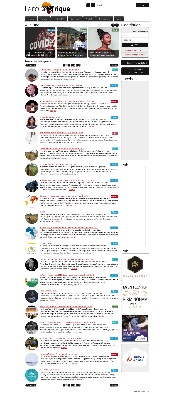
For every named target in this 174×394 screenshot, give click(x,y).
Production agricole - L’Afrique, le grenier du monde (58, 164)
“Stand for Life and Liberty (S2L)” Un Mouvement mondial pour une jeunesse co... (68, 322)
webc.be (146, 391)
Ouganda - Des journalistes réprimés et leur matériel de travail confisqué (65, 196)
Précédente (31, 65)
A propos (44, 19)
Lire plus (72, 79)
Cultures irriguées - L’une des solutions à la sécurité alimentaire (62, 149)
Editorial (114, 117)
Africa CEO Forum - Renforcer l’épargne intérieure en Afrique (61, 338)
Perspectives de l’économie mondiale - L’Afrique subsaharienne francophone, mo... (69, 228)
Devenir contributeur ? (132, 50)
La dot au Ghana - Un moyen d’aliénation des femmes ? (59, 70)
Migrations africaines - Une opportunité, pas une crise (58, 354)
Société (114, 70)
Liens (119, 19)
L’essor (42, 212)
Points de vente (104, 19)
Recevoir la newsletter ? (137, 63)
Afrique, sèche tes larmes (48, 291)
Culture (114, 133)
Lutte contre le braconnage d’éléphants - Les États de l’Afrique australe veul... (67, 259)
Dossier (84, 30)
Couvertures (75, 19)
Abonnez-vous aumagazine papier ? (136, 70)
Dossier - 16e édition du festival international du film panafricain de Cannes (66, 307)
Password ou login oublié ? (134, 55)
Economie (51, 30)
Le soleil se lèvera (46, 243)
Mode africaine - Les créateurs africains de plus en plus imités (61, 133)
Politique (114, 101)
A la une (31, 19)
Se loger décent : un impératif (50, 117)
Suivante (114, 65)
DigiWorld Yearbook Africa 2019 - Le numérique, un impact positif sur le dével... (67, 275)
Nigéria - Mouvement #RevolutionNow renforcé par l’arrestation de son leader (67, 101)
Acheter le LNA (59, 19)
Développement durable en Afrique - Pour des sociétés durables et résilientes (67, 180)
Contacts (89, 19)
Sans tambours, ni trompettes (50, 370)
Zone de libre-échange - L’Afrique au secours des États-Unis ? (61, 85)
